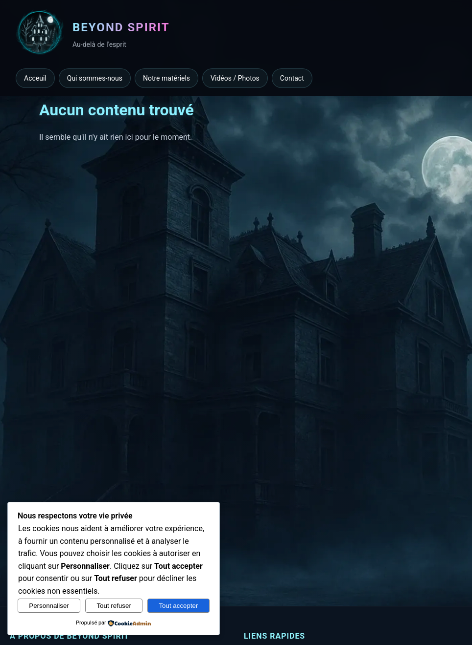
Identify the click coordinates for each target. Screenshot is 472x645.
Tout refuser (113, 605)
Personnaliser (49, 605)
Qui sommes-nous (94, 78)
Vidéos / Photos (235, 78)
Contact (292, 78)
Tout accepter (178, 605)
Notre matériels (166, 78)
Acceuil (35, 78)
